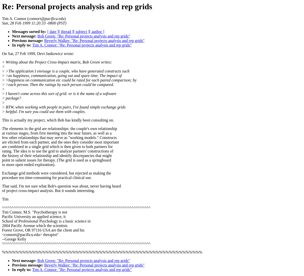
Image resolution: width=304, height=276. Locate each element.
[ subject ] (81, 32)
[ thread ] (66, 32)
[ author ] (96, 32)
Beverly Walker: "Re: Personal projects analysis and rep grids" (94, 40)
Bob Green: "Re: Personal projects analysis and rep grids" (83, 36)
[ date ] (53, 32)
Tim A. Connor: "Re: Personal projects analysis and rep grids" (82, 45)
